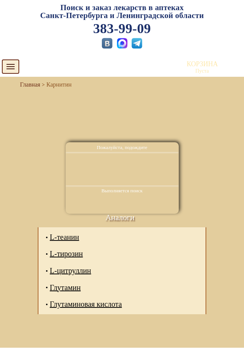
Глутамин (65, 287)
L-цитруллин (70, 270)
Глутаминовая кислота (86, 304)
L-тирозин (66, 254)
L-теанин (64, 237)
